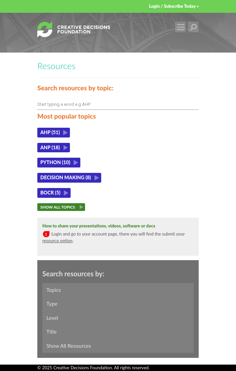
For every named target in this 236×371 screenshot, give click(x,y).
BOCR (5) (50, 192)
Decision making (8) (65, 177)
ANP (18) (50, 147)
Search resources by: (73, 274)
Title (51, 332)
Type (51, 304)
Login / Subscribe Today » (174, 6)
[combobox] (118, 104)
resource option (57, 240)
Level (52, 318)
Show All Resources (68, 346)
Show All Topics (57, 207)
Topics (53, 290)
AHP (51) (50, 132)
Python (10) (55, 162)
